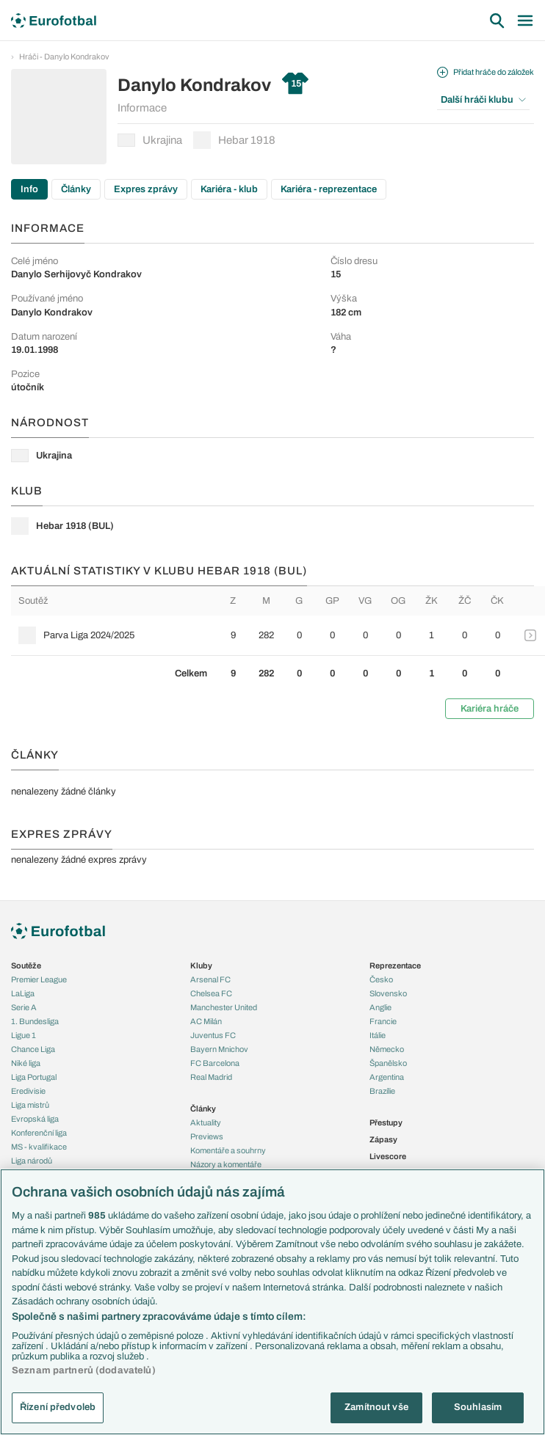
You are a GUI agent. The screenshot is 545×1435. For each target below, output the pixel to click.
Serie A (24, 1007)
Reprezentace (395, 965)
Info (29, 189)
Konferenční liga (39, 1132)
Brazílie (382, 1091)
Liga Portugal (34, 1077)
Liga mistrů (30, 1104)
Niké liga (25, 1063)
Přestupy (386, 1122)
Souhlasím (478, 1407)
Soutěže (26, 965)
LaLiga (23, 993)
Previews (206, 1136)
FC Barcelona (214, 1063)
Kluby (201, 965)
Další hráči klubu (483, 100)
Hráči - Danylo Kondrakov (64, 56)
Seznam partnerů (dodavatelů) (84, 1370)
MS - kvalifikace (39, 1146)
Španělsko (388, 1063)
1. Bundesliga (35, 1021)
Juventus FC (213, 1035)
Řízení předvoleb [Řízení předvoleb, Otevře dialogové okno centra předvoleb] (57, 1407)
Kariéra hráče (490, 709)
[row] (278, 635)
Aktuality (205, 1122)
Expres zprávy (146, 189)
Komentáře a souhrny (228, 1150)
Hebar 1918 (234, 140)
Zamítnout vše (376, 1407)
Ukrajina (150, 140)
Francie (383, 1021)
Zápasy (383, 1139)
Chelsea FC (211, 993)
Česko (381, 979)
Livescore (387, 1156)
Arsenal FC (210, 979)
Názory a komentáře (225, 1164)
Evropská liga (35, 1118)
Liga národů (31, 1160)
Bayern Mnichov (219, 1049)
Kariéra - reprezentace (329, 189)
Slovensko (388, 993)
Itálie (377, 1035)
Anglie (380, 1007)
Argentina (386, 1077)
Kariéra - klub (229, 189)
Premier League (39, 979)
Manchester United (223, 1007)
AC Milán (206, 1021)
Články (76, 189)
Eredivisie (28, 1091)
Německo (386, 1049)
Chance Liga (33, 1049)
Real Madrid (211, 1077)
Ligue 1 (23, 1035)
